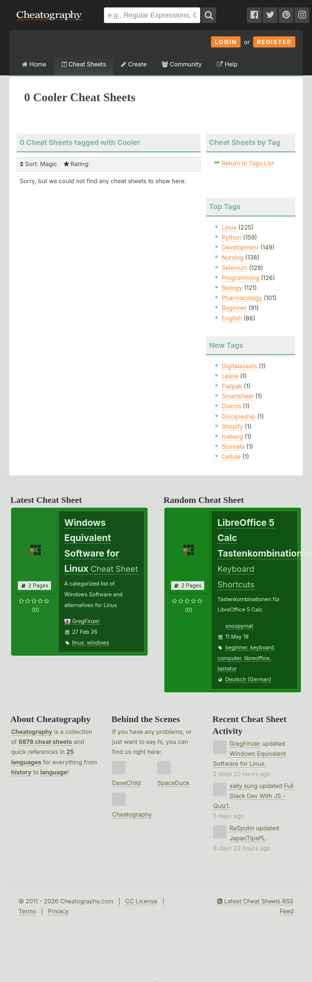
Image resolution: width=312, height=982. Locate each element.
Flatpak (232, 386)
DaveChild (126, 783)
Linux (229, 227)
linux (78, 642)
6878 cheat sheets (45, 741)
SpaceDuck (173, 783)
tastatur (226, 668)
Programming (240, 277)
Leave (230, 376)
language (53, 772)
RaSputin (241, 828)
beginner (236, 647)
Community (182, 64)
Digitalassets (239, 366)
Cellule (231, 456)
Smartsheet (238, 396)
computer (229, 658)
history (21, 772)
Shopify (232, 426)
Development (240, 247)
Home (34, 64)
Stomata (233, 446)
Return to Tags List (248, 163)
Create (134, 64)
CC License (141, 901)
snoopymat (239, 626)
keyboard (262, 647)
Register (274, 42)
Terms (27, 911)
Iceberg (232, 436)
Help (227, 64)
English (232, 318)
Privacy (58, 911)
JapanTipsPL (247, 838)
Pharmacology (242, 297)
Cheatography (31, 731)
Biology (232, 287)
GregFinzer (86, 621)
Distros (231, 406)
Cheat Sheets (83, 64)
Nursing (233, 257)
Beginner (234, 308)
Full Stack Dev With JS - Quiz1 (253, 796)
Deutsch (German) (248, 679)
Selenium (235, 267)
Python (231, 237)
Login (226, 42)
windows (98, 642)
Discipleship (238, 416)
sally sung (243, 786)
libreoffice (256, 658)
